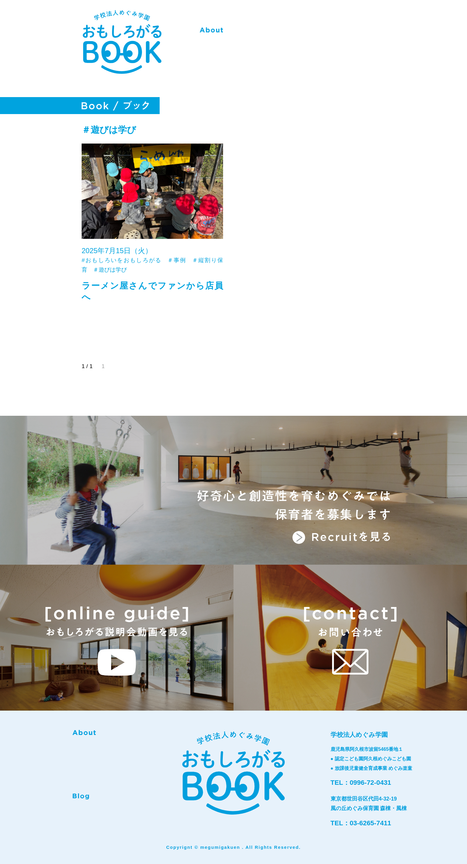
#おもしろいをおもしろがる (122, 260)
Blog (80, 796)
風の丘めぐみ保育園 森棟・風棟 (369, 808)
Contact (370, 32)
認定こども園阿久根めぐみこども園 (373, 758)
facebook (97, 812)
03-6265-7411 (370, 823)
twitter (116, 812)
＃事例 (176, 260)
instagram (77, 812)
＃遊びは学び (110, 270)
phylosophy (255, 32)
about (211, 32)
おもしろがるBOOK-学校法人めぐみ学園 (120, 45)
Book (296, 32)
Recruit (331, 32)
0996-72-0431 (370, 782)
